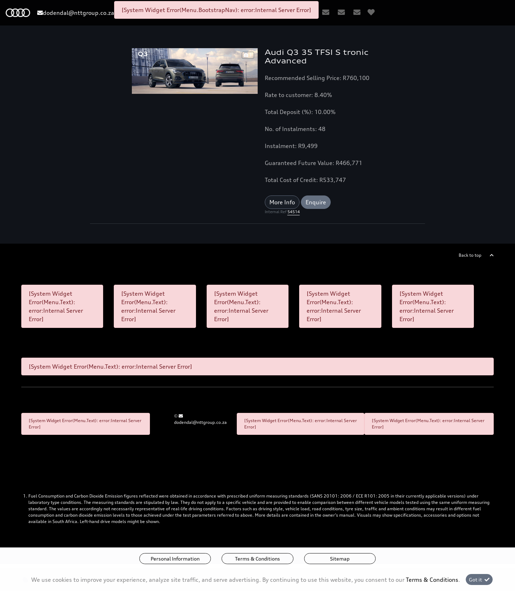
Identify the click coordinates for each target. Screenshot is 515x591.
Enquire (316, 202)
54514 (293, 211)
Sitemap (339, 559)
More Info (282, 202)
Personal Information (175, 559)
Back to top (470, 255)
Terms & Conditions (257, 559)
